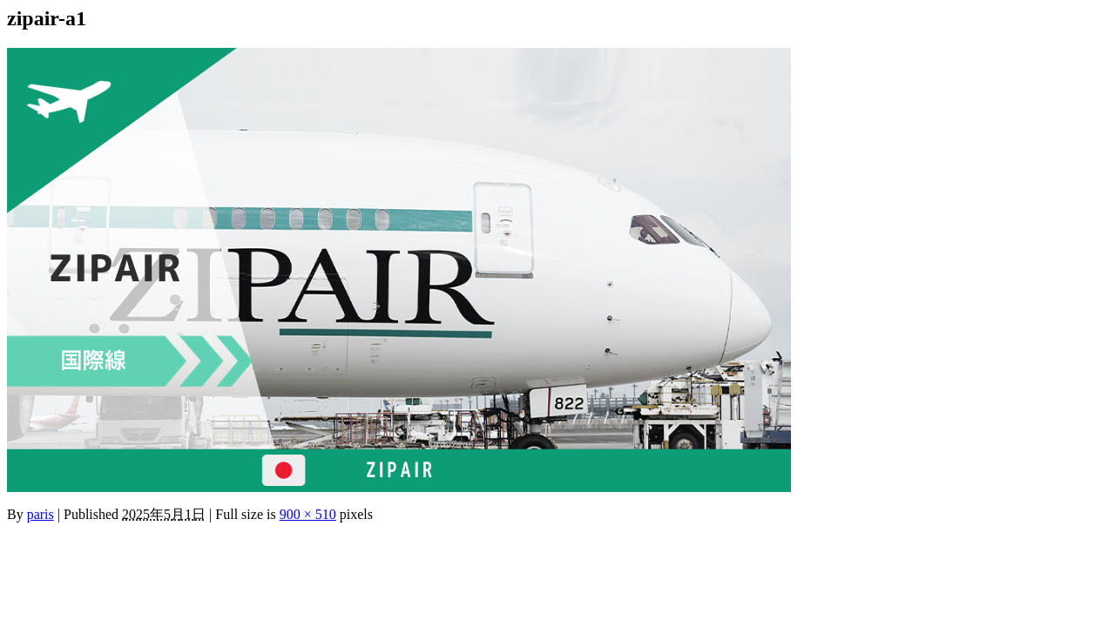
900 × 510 (308, 514)
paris (40, 514)
